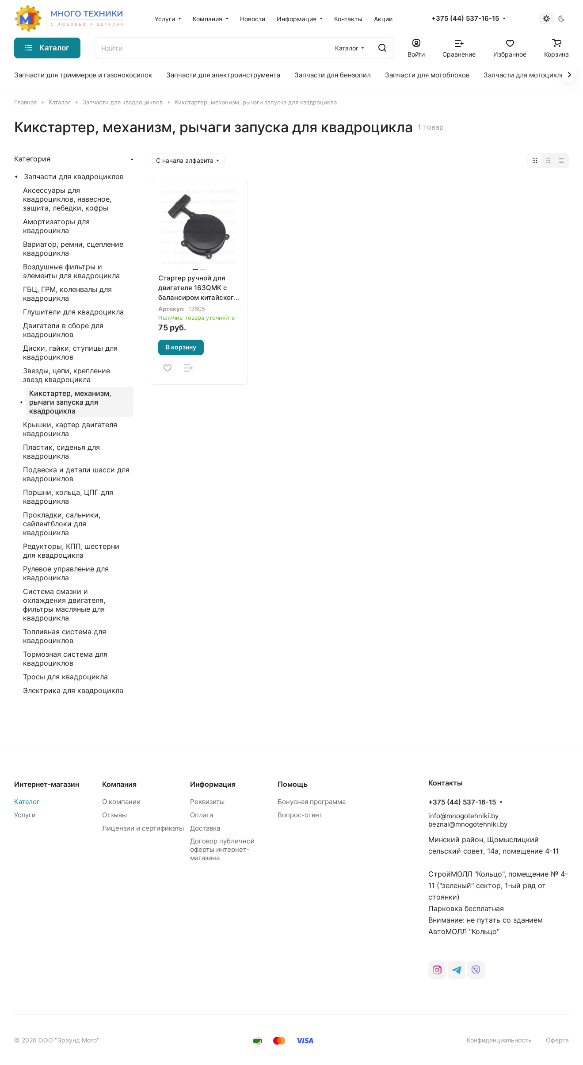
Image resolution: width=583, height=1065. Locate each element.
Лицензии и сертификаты (143, 828)
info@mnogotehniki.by (463, 816)
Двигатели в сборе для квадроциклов (63, 330)
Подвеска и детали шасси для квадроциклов (76, 474)
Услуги (25, 815)
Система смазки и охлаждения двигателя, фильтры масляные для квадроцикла (64, 604)
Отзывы (114, 815)
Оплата (201, 815)
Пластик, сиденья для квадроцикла (61, 451)
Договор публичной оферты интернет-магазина (222, 849)
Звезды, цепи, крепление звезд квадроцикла (66, 375)
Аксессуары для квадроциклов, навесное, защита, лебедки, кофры (67, 199)
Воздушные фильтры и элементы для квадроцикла (71, 271)
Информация (213, 784)
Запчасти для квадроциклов (74, 176)
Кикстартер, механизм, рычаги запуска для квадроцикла (70, 402)
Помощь (293, 784)
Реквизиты (207, 801)
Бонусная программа (312, 801)
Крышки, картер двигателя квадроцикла (70, 429)
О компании (121, 801)
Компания (119, 784)
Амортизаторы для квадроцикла (56, 226)
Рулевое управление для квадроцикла (66, 573)
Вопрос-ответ (300, 815)
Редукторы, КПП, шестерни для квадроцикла (71, 550)
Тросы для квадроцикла (65, 676)
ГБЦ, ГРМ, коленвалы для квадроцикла (67, 294)
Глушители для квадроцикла (73, 311)
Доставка (205, 828)
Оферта (557, 1040)
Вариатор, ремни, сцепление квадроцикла (73, 248)
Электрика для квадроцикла (73, 690)
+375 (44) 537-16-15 (465, 19)
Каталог (27, 801)
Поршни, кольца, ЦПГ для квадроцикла (68, 497)
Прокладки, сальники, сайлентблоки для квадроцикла (61, 523)
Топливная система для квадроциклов (64, 636)
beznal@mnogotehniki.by (467, 824)
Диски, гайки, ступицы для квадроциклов (70, 352)
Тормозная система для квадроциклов (65, 658)
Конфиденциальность (499, 1040)
